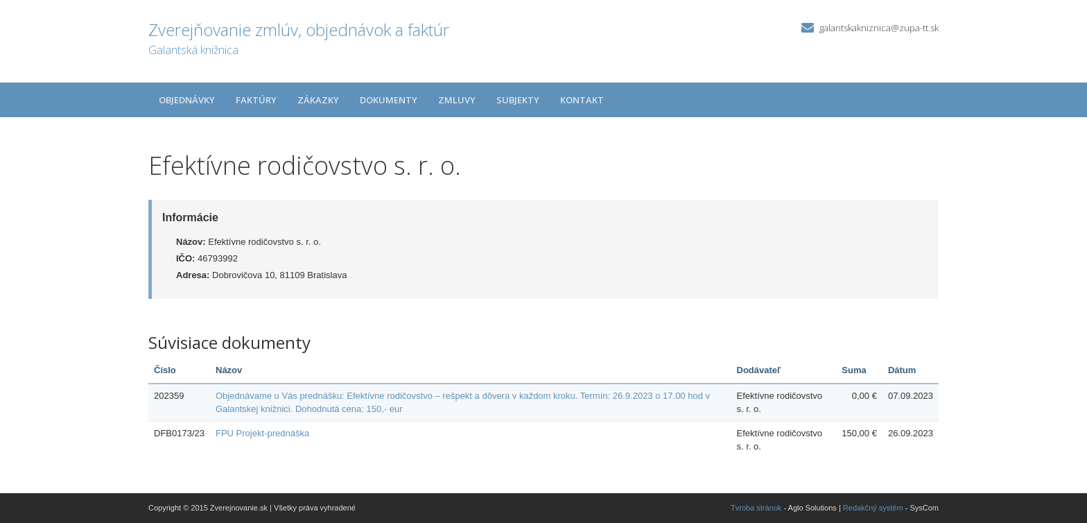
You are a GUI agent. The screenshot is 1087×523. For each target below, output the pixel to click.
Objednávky (187, 100)
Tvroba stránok (756, 508)
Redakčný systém (873, 508)
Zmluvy (457, 100)
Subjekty (517, 100)
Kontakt (582, 100)
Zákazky (318, 100)
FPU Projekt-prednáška (262, 433)
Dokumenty (388, 100)
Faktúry (256, 100)
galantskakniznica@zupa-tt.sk (879, 28)
